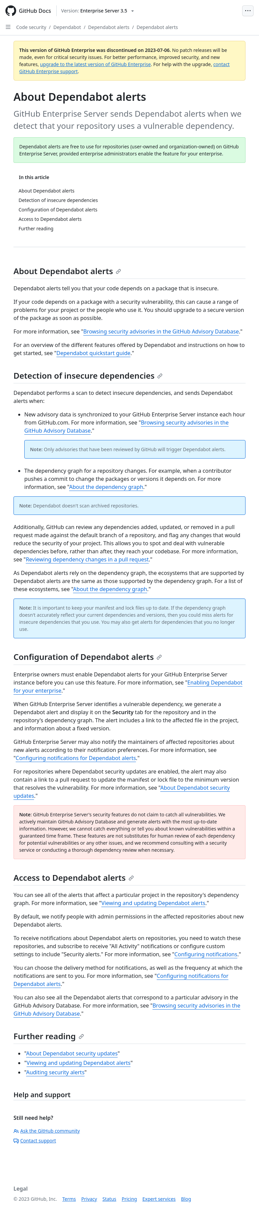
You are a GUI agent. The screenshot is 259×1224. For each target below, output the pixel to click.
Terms (69, 1199)
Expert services (159, 1199)
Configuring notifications (205, 954)
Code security (31, 27)
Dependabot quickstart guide (93, 353)
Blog (186, 1199)
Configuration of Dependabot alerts (87, 656)
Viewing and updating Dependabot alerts (153, 903)
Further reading (48, 1036)
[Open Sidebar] (8, 27)
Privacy (89, 1199)
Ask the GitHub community (46, 1131)
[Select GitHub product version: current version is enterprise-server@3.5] (97, 10)
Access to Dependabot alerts (73, 877)
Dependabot (67, 27)
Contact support (34, 1140)
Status (109, 1199)
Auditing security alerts (55, 1072)
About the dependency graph (106, 487)
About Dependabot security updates (71, 1053)
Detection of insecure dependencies (88, 375)
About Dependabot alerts (67, 270)
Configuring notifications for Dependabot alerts (76, 758)
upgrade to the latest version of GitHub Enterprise (95, 64)
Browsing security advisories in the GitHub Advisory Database (161, 331)
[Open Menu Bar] (248, 10)
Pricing (129, 1199)
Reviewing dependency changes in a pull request (87, 559)
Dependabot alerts (108, 27)
